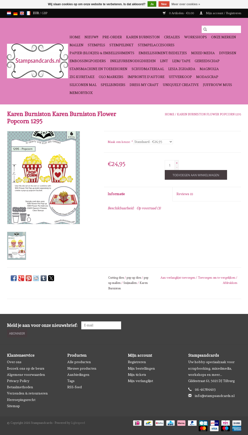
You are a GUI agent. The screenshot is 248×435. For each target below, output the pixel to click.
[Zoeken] (221, 29)
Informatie (116, 194)
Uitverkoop (180, 77)
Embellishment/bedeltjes (163, 53)
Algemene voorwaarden (26, 375)
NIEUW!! (91, 37)
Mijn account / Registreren (220, 13)
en (22, 13)
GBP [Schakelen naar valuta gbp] (44, 13)
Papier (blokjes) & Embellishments (102, 53)
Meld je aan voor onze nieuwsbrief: (42, 325)
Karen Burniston (143, 37)
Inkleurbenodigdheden (133, 61)
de (15, 13)
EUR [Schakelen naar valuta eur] (36, 13)
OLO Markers (111, 77)
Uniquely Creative (181, 85)
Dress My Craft (144, 85)
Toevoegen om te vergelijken (217, 277)
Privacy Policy (18, 381)
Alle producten (79, 362)
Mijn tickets (137, 375)
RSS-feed (74, 387)
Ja (152, 4)
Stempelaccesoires (156, 45)
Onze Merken (223, 37)
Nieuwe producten (81, 368)
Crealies (172, 37)
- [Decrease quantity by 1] (176, 167)
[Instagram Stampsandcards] (237, 325)
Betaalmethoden (20, 387)
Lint (164, 61)
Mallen (76, 45)
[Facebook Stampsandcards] (228, 325)
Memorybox (81, 93)
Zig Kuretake (82, 77)
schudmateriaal (148, 69)
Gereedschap (207, 61)
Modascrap (207, 77)
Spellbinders (113, 85)
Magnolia (209, 69)
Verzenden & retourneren (27, 393)
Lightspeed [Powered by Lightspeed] (78, 423)
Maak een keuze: (120, 142)
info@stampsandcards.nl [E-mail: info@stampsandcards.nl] (215, 396)
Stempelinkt (121, 45)
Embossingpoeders (88, 61)
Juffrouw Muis (217, 85)
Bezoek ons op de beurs (25, 368)
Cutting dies (116, 277)
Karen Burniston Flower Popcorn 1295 (209, 114)
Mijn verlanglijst (140, 381)
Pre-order (112, 37)
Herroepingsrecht (21, 400)
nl (9, 13)
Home (75, 37)
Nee (164, 4)
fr (28, 13)
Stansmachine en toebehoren (98, 69)
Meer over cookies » (185, 4)
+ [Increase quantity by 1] (177, 163)
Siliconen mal (83, 85)
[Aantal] (170, 165)
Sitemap (13, 406)
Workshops (195, 37)
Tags (71, 381)
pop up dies (134, 277)
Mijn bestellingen (141, 368)
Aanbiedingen (78, 375)
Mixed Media (203, 53)
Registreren (137, 362)
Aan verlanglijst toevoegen (178, 277)
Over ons (14, 362)
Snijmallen (130, 283)
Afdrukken (230, 283)
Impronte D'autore (146, 77)
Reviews (184, 194)
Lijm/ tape (181, 61)
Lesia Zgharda (181, 69)
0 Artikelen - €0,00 (179, 13)
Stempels (96, 45)
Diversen (227, 53)
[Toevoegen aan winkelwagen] (196, 175)
